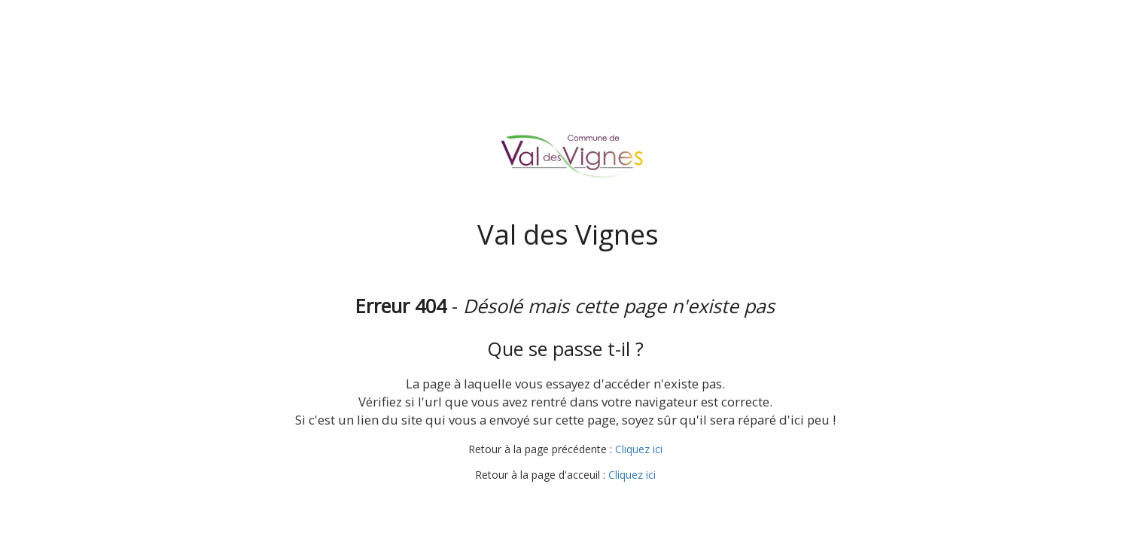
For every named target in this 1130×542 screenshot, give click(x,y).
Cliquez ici (638, 449)
